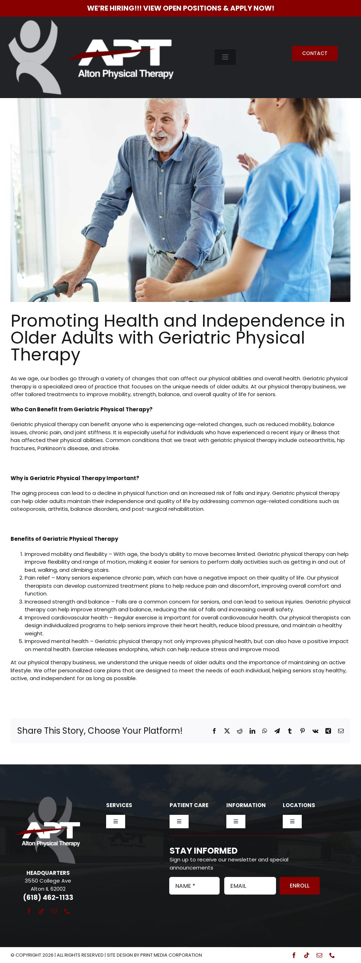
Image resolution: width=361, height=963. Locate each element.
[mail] (54, 911)
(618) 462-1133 (48, 897)
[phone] (67, 911)
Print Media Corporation (171, 955)
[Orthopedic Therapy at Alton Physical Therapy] (180, 187)
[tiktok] (41, 911)
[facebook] (29, 911)
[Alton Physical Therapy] (91, 22)
